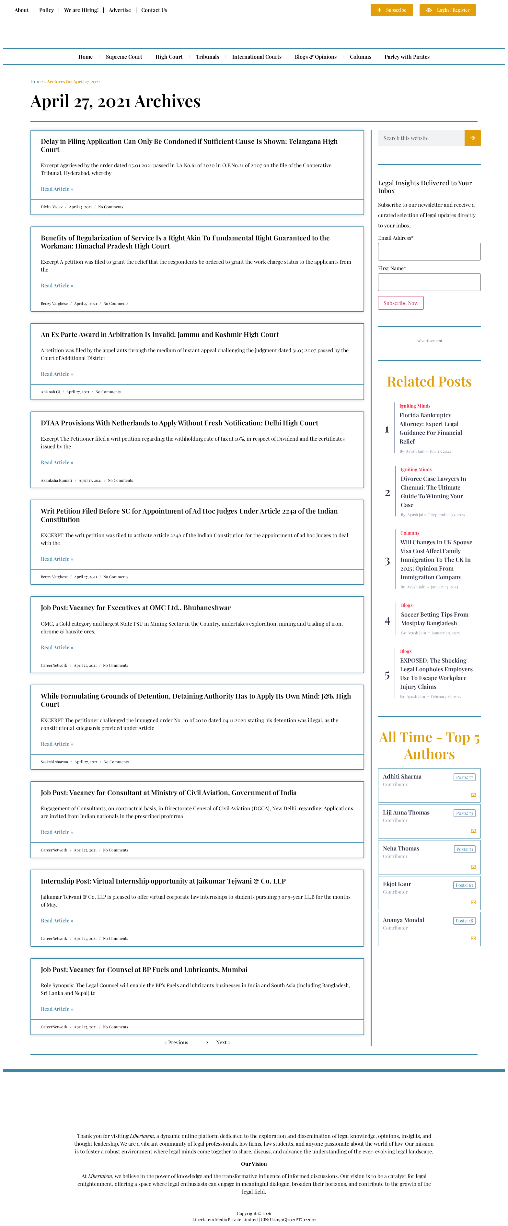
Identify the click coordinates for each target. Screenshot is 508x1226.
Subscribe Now (401, 302)
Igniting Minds (414, 406)
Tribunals (207, 56)
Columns (360, 56)
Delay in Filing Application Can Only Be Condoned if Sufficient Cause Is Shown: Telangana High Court (189, 145)
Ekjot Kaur (397, 886)
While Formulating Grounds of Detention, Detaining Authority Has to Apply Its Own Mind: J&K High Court (196, 699)
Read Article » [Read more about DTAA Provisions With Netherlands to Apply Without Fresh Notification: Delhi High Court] (57, 462)
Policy (46, 9)
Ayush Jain (415, 451)
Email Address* (396, 237)
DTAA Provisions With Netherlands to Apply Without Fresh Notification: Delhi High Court (179, 422)
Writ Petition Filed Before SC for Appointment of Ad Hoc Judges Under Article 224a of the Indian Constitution (189, 514)
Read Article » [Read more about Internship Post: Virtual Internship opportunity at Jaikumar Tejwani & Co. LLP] (57, 920)
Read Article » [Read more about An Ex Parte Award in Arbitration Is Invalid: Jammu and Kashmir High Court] (57, 373)
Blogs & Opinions (316, 56)
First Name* (392, 268)
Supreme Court (124, 56)
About (22, 9)
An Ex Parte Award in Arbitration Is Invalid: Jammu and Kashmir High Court (160, 334)
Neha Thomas (401, 850)
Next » (223, 1042)
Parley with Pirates (407, 56)
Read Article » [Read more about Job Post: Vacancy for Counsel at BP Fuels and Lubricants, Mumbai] (57, 1008)
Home (85, 56)
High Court (169, 56)
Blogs (406, 605)
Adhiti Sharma (402, 777)
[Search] (473, 138)
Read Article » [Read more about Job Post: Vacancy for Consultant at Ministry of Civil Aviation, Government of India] (57, 831)
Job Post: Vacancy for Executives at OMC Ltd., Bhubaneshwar (136, 607)
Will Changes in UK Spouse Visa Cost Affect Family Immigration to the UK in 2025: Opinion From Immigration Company (436, 559)
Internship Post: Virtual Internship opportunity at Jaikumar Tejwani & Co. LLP (163, 880)
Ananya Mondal (403, 923)
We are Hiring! (81, 9)
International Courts (257, 56)
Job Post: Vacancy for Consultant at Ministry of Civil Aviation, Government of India (169, 792)
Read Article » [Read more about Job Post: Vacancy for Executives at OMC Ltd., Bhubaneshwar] (57, 647)
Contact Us (154, 9)
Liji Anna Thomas (406, 813)
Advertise (120, 9)
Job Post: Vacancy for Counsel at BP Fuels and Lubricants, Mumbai (144, 969)
